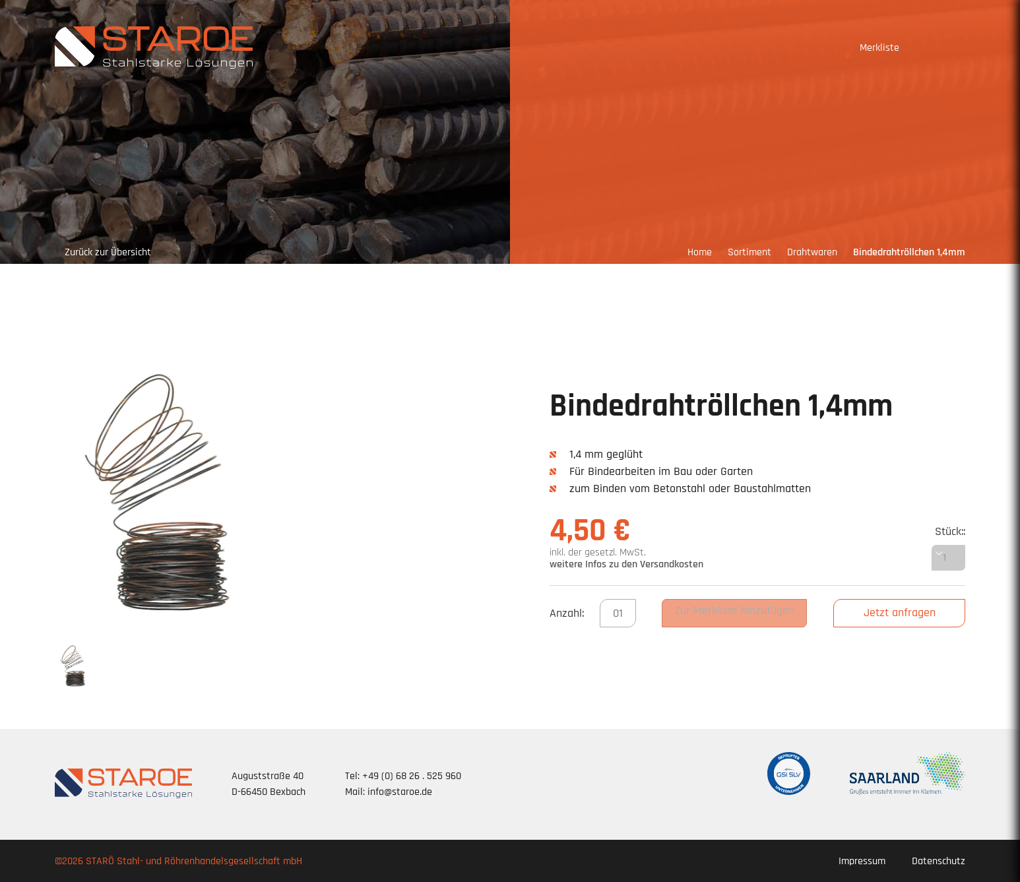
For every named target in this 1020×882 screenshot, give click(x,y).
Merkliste (872, 50)
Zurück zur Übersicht (108, 252)
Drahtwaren (812, 252)
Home (699, 252)
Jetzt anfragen (900, 612)
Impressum (862, 861)
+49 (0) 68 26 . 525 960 (411, 776)
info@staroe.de (399, 792)
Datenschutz (938, 861)
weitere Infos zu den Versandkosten (626, 564)
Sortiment (749, 252)
